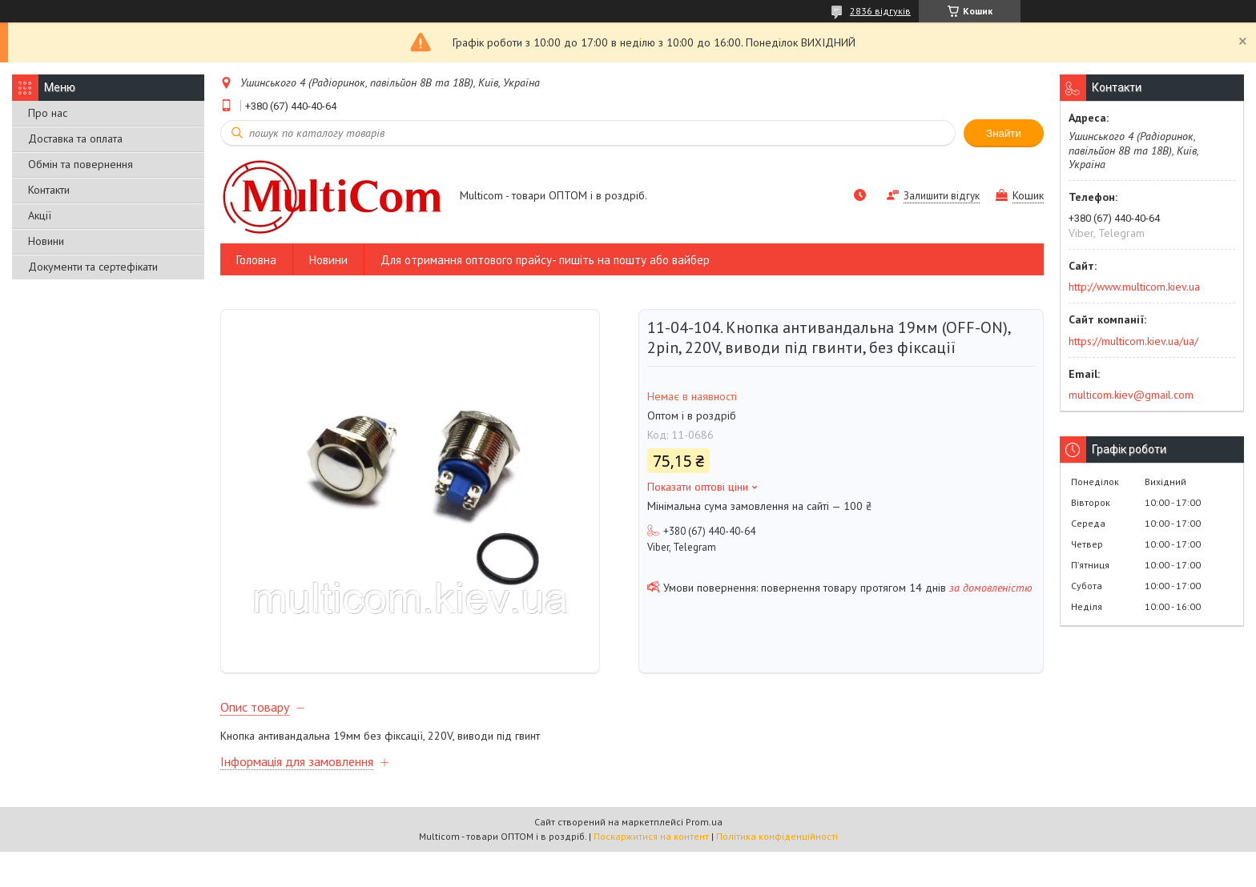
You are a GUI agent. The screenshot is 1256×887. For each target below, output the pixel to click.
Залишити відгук (942, 196)
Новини (46, 241)
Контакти (49, 190)
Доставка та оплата (75, 138)
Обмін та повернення (80, 164)
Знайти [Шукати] (1003, 133)
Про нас (47, 113)
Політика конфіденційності (777, 871)
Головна (256, 260)
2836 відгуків (880, 11)
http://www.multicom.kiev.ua (1134, 286)
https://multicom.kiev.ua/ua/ (1133, 341)
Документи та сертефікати (93, 266)
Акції (39, 215)
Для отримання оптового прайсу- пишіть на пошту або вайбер (545, 260)
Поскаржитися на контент (651, 871)
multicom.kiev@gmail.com (1131, 394)
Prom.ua (704, 857)
